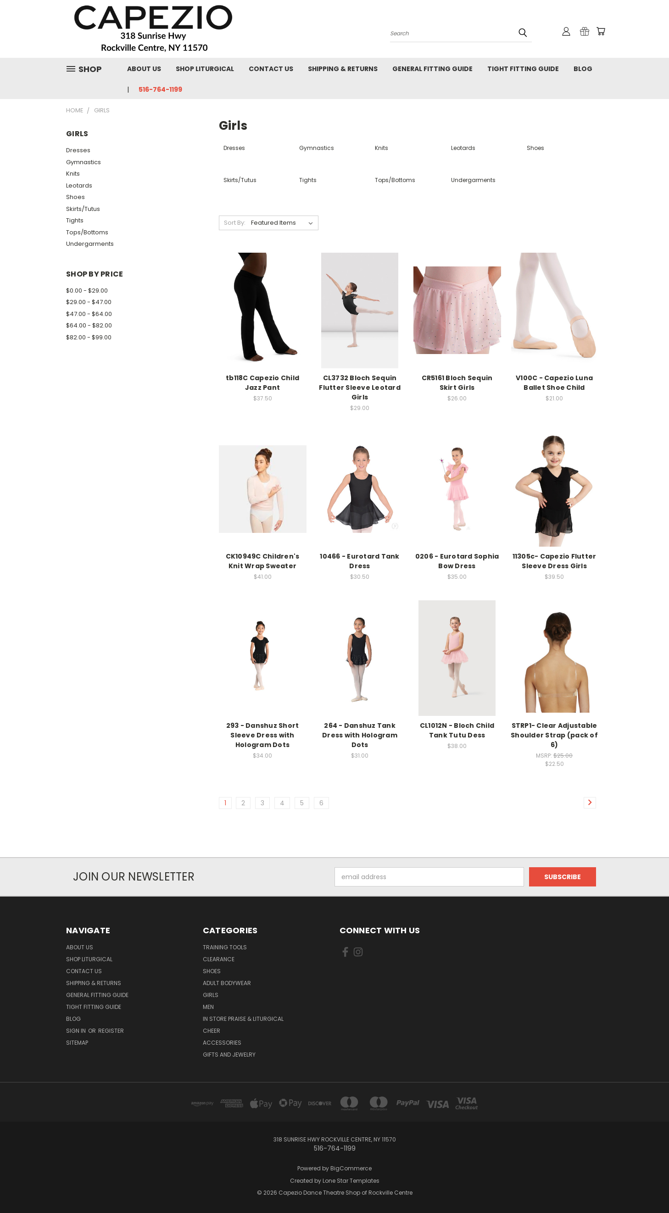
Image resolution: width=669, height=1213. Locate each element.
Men (208, 1007)
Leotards (79, 185)
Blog (583, 68)
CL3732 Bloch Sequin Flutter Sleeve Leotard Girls (360, 387)
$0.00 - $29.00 (87, 290)
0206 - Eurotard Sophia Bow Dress (457, 561)
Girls (210, 995)
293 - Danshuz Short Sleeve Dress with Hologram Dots (262, 735)
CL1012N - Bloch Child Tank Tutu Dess (457, 730)
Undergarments (90, 243)
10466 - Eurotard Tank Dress (359, 561)
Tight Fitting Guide (523, 68)
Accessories (222, 1043)
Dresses (78, 150)
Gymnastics (83, 162)
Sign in (76, 1031)
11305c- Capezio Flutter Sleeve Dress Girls (555, 561)
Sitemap (77, 1043)
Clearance (218, 959)
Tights (75, 220)
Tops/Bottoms (87, 232)
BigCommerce (351, 1168)
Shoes (75, 197)
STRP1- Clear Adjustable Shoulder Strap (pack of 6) (554, 735)
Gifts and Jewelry (229, 1054)
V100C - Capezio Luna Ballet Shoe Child (554, 382)
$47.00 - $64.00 (89, 314)
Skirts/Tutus (83, 209)
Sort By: (234, 222)
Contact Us (271, 68)
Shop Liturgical (205, 68)
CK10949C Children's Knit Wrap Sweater (263, 561)
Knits (73, 173)
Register (111, 1031)
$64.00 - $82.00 (89, 325)
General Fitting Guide (432, 68)
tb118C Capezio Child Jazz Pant (262, 382)
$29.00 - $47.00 (89, 302)
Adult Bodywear (227, 983)
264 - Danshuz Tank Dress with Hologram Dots (359, 735)
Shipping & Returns (343, 68)
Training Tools (225, 947)
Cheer (211, 1031)
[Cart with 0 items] (600, 31)
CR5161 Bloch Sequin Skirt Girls (457, 382)
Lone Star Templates (351, 1181)
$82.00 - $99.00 (89, 337)
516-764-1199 (160, 89)
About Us (144, 68)
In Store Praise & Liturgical (243, 1019)
